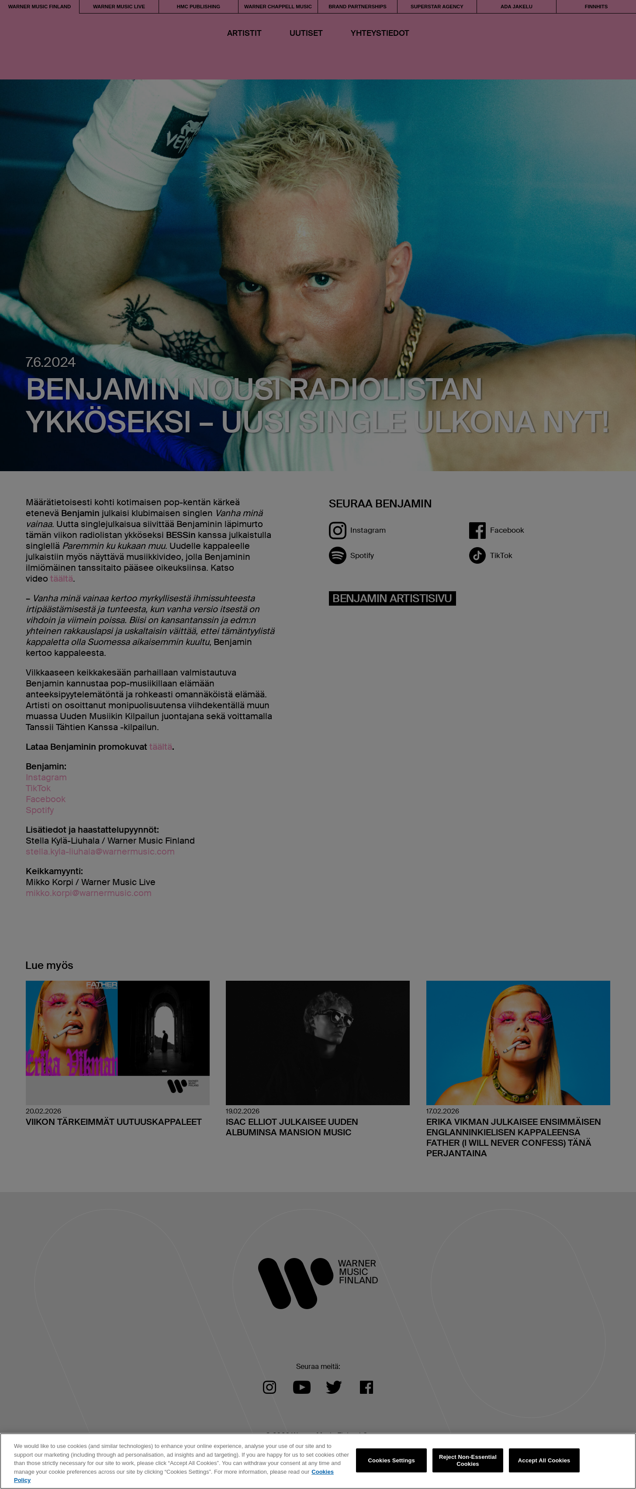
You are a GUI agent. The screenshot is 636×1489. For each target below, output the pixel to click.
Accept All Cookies (544, 1460)
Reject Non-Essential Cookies (468, 1460)
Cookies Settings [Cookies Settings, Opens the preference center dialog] (391, 1460)
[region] (318, 1461)
